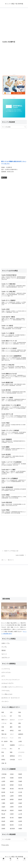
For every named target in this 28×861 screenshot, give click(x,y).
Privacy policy (5, 845)
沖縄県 (20, 828)
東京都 (12, 788)
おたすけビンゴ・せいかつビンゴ (10, 697)
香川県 (12, 817)
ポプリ (3, 676)
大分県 (20, 825)
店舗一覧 (4, 177)
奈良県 (20, 806)
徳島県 (3, 817)
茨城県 (20, 781)
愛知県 (20, 799)
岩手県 (3, 777)
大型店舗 (3, 774)
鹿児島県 (12, 828)
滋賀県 (12, 803)
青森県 (20, 774)
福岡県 (12, 821)
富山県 (12, 792)
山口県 (20, 814)
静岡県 (12, 799)
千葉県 (3, 788)
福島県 (12, 781)
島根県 (20, 810)
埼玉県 (20, 785)
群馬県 (12, 785)
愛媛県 (20, 817)
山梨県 (12, 796)
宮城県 (12, 777)
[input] (14, 127)
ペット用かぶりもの (6, 694)
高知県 (3, 821)
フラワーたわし (5, 690)
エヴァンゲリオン (6, 672)
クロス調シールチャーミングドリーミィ (12, 687)
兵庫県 (12, 806)
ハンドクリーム (5, 668)
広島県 (12, 814)
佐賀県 (20, 821)
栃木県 (3, 785)
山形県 (3, 781)
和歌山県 (3, 810)
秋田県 (20, 777)
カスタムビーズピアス (7, 683)
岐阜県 (3, 799)
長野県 (20, 796)
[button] (25, 127)
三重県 (3, 803)
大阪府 (3, 806)
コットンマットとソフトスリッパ (10, 679)
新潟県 (3, 792)
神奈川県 (20, 788)
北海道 (12, 774)
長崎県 (3, 825)
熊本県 (12, 825)
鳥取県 (12, 810)
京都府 (20, 803)
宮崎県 (3, 828)
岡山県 (3, 814)
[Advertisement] (14, 24)
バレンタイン (5, 701)
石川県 (20, 792)
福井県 (3, 796)
